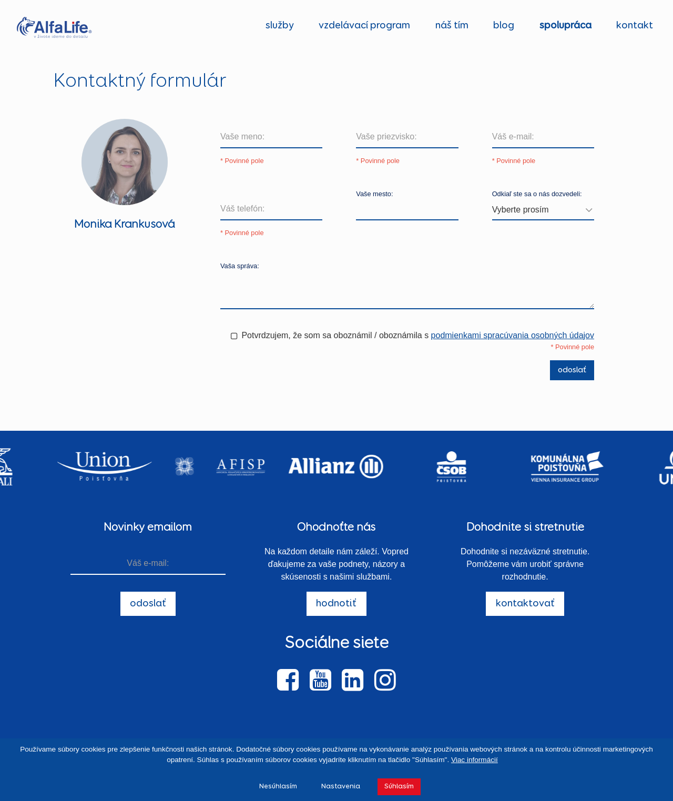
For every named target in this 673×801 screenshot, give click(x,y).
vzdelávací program (364, 26)
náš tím (451, 26)
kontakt (634, 26)
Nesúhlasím (278, 786)
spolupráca (565, 26)
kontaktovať (525, 604)
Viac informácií (474, 760)
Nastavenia (340, 786)
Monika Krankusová (124, 224)
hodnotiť (336, 604)
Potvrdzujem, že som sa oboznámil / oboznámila (331, 335)
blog (503, 26)
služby (280, 26)
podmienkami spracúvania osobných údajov (512, 335)
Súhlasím (399, 786)
